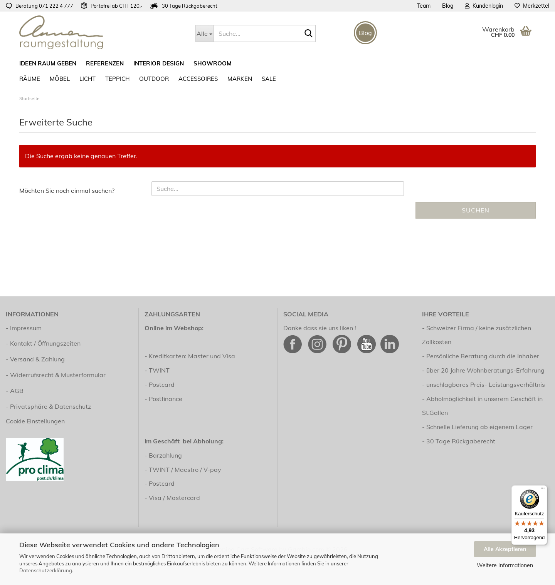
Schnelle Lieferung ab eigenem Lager (479, 427)
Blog (447, 5)
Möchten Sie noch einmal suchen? (66, 190)
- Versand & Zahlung (35, 359)
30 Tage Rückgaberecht (460, 441)
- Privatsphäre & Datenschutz (48, 406)
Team (424, 5)
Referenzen (105, 63)
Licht (87, 78)
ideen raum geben (47, 63)
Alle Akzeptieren (505, 549)
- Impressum (24, 328)
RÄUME (29, 78)
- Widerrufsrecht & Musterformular (56, 375)
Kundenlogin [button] (484, 5)
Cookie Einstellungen (35, 421)
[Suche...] (204, 33)
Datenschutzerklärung (45, 570)
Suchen (475, 210)
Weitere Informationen (505, 565)
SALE (269, 78)
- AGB (15, 390)
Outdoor (154, 78)
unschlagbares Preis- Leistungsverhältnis (485, 384)
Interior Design (158, 63)
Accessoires (198, 78)
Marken (239, 78)
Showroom (212, 63)
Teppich (117, 78)
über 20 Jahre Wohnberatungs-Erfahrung (485, 370)
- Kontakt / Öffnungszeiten (43, 343)
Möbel (60, 78)
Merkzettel (532, 5)
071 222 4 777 (56, 6)
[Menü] (542, 490)
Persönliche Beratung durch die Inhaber (482, 356)
